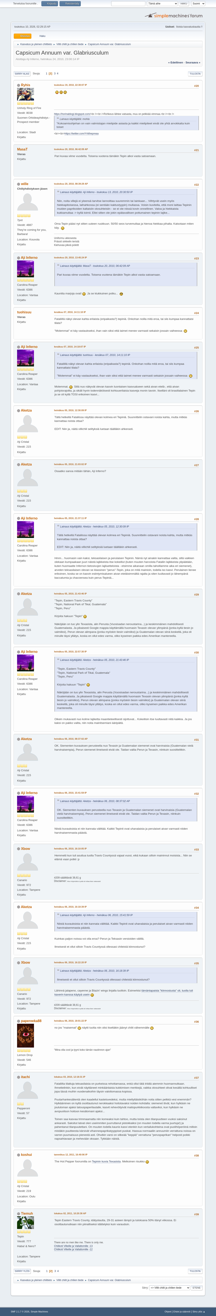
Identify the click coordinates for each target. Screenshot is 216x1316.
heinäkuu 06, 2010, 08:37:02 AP (71, 739)
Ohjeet (168, 1311)
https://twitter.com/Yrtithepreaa (82, 133)
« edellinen (175, 62)
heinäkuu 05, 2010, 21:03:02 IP (70, 464)
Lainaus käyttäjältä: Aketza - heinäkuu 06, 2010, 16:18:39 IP (94, 970)
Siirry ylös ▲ (198, 1311)
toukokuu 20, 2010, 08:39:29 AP (71, 183)
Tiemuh (27, 1213)
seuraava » (192, 62)
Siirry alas (22, 73)
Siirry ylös (22, 1271)
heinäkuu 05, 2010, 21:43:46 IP (70, 593)
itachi (25, 1077)
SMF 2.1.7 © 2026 (20, 1311)
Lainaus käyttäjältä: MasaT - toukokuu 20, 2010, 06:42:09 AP (95, 265)
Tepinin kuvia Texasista (106, 1161)
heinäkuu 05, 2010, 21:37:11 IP (70, 518)
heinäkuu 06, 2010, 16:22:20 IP (70, 962)
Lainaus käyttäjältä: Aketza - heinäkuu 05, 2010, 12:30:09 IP (94, 526)
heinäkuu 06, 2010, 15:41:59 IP (70, 792)
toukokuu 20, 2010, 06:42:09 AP (71, 149)
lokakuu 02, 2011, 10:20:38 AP (70, 1213)
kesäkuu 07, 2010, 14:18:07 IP (70, 346)
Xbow (25, 849)
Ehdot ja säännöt (181, 1311)
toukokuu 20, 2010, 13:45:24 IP (70, 257)
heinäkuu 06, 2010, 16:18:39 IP (70, 907)
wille (24, 184)
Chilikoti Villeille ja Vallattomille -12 (73, 1249)
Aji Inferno (29, 257)
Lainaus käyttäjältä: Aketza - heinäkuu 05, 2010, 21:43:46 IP (94, 660)
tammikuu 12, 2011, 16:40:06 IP (70, 1154)
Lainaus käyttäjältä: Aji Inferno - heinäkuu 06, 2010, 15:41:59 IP (96, 915)
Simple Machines (39, 1311)
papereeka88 (31, 1021)
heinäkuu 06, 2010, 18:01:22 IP (70, 1021)
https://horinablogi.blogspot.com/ (72, 114)
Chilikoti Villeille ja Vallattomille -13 (73, 1246)
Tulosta (195, 73)
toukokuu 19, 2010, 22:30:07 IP (70, 85)
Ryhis (25, 85)
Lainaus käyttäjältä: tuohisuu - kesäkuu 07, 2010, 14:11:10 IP (95, 355)
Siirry (145, 1287)
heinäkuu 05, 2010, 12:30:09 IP (70, 410)
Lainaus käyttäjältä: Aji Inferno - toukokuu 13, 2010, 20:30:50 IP (96, 192)
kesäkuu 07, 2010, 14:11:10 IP (70, 312)
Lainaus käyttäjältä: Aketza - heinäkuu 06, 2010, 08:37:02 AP (95, 801)
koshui (26, 1154)
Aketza (26, 410)
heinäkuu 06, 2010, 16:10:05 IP (70, 848)
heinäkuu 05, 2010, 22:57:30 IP (70, 651)
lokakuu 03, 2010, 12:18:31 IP (69, 1077)
